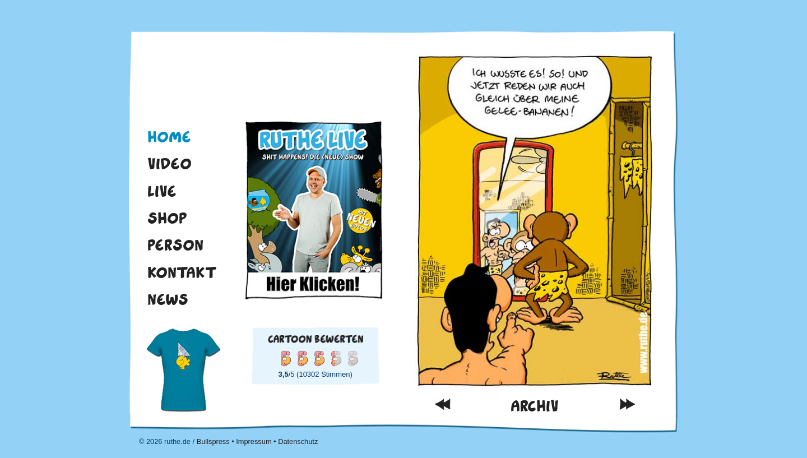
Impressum (253, 441)
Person (175, 245)
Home (169, 137)
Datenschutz (298, 441)
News (167, 299)
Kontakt (182, 272)
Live (162, 191)
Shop (167, 218)
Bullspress (213, 441)
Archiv (535, 406)
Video (169, 164)
